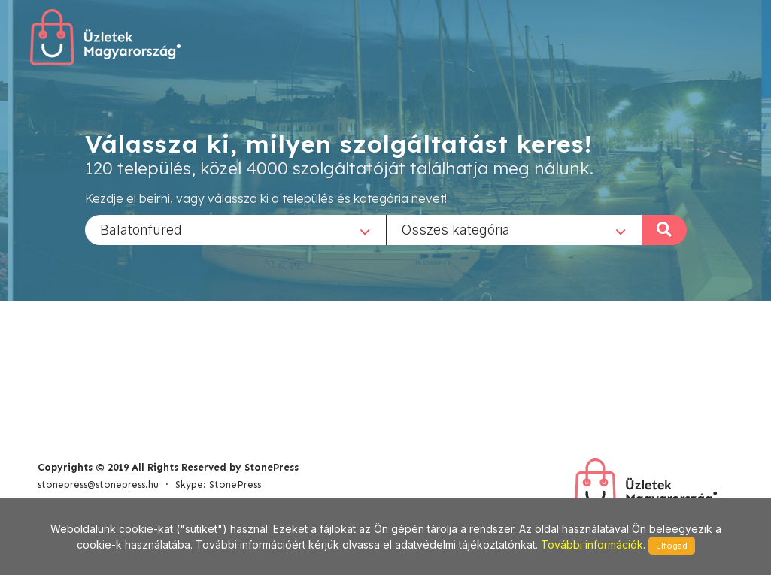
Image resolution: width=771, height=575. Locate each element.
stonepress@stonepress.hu (98, 484)
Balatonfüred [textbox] (141, 229)
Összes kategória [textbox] (456, 229)
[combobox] (235, 229)
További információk (592, 544)
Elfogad (672, 545)
